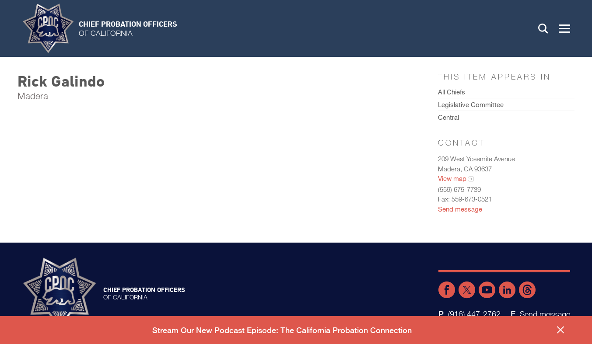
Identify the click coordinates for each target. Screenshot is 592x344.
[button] (564, 28)
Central (448, 117)
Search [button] (543, 28)
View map (452, 178)
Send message (460, 209)
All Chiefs (451, 92)
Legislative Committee (471, 104)
